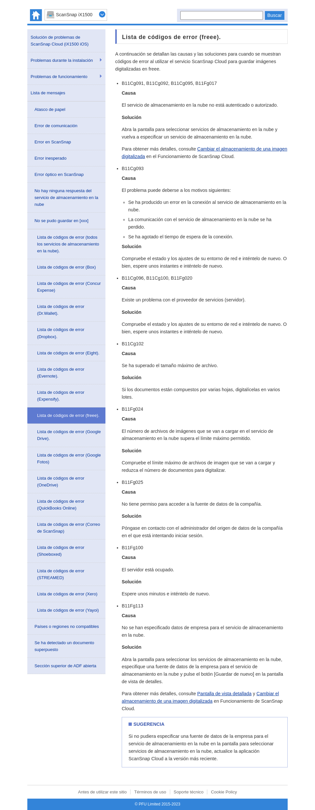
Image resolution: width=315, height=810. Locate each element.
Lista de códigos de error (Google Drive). (69, 435)
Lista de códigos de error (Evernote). (60, 372)
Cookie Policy (224, 792)
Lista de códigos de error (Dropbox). (60, 333)
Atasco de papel (49, 109)
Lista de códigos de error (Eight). (68, 353)
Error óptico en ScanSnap (59, 174)
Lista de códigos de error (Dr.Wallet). (60, 310)
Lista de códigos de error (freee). (68, 415)
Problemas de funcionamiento (59, 76)
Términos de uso (150, 792)
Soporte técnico (189, 792)
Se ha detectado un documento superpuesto (64, 646)
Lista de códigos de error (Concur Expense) (69, 287)
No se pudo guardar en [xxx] (61, 220)
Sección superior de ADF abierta (65, 665)
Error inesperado (50, 158)
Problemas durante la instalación (62, 60)
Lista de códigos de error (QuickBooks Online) (60, 505)
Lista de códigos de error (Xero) (67, 593)
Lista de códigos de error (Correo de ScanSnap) (68, 528)
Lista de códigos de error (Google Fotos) (69, 458)
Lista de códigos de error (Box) (66, 267)
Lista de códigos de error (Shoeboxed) (60, 551)
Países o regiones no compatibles (66, 626)
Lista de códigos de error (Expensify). (60, 396)
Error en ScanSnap (52, 141)
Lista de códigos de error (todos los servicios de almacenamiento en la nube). (68, 244)
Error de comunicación (55, 125)
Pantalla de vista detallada (224, 693)
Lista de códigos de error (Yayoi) (68, 610)
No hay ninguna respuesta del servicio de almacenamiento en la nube (66, 197)
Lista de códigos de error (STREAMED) (60, 574)
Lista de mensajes (48, 92)
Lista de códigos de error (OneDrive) (60, 481)
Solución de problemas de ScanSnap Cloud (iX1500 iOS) (60, 40)
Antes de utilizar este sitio (102, 792)
